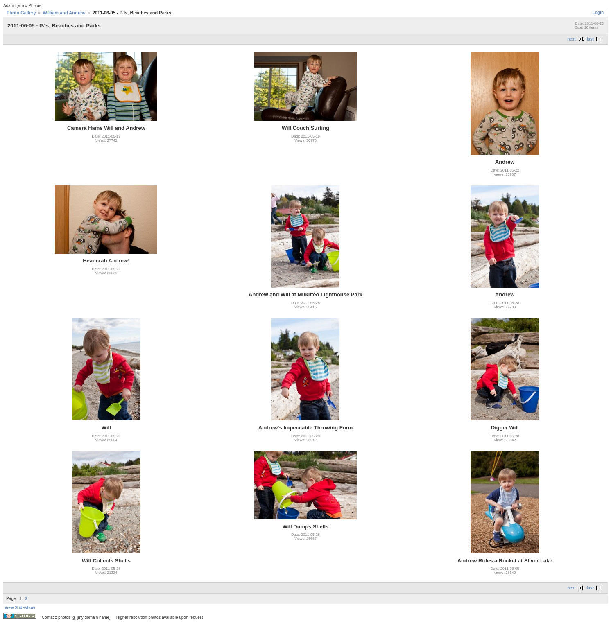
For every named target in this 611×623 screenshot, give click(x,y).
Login (598, 12)
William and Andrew (64, 12)
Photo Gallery (21, 12)
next (571, 39)
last (590, 39)
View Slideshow (20, 607)
